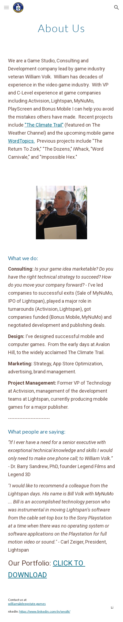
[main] (61, 28)
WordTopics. (21, 141)
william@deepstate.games (27, 604)
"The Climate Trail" (44, 125)
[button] (6, 7)
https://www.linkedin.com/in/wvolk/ (44, 611)
